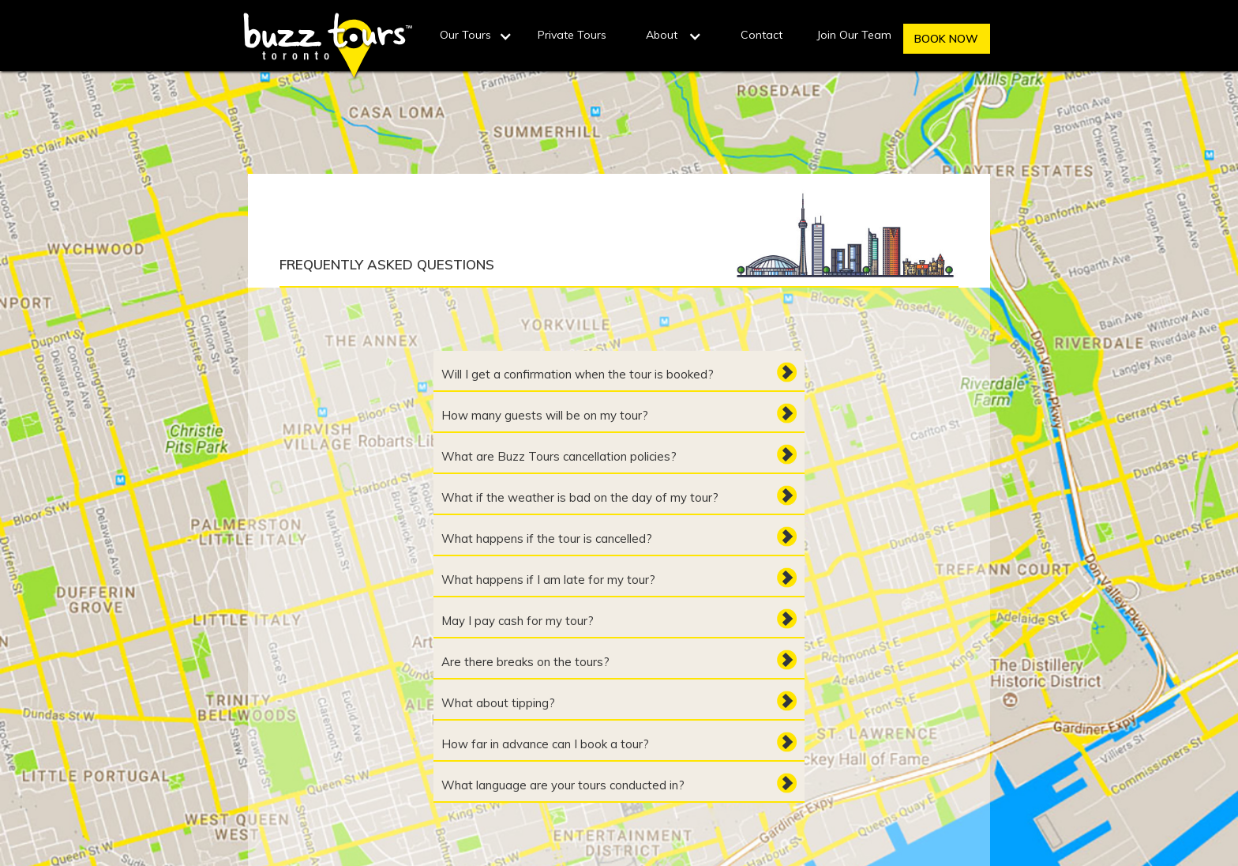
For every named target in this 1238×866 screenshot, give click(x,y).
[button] (477, 38)
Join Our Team (853, 35)
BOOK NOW (946, 39)
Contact (761, 35)
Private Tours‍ (572, 35)
